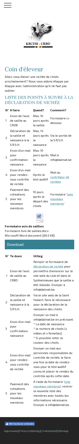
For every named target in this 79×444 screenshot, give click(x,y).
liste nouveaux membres (61, 198)
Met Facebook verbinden (20, 423)
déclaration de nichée (48, 266)
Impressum (10, 431)
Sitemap (63, 431)
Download (15, 244)
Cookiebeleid (49, 431)
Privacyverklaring (29, 431)
